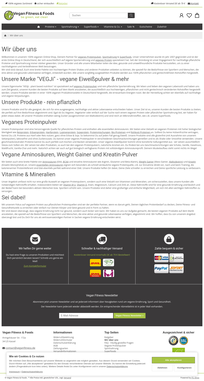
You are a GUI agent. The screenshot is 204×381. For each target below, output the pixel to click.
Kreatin (192, 161)
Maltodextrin (175, 161)
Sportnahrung (70, 26)
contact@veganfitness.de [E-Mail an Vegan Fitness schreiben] (20, 348)
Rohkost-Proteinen (141, 132)
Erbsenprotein (37, 132)
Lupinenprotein (68, 132)
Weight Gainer (146, 161)
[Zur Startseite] (36, 15)
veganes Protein (103, 60)
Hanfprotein (52, 132)
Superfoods (91, 26)
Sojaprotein (83, 132)
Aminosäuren (50, 161)
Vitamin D (82, 184)
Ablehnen (162, 368)
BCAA (66, 161)
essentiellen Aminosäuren (49, 164)
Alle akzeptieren (173, 360)
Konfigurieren (184, 368)
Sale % (130, 26)
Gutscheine (145, 26)
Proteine (50, 26)
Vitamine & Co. (113, 26)
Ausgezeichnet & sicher (178, 332)
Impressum (14, 372)
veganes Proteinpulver (89, 56)
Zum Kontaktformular (35, 265)
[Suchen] (102, 15)
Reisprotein (23, 132)
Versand (67, 377)
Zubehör (162, 26)
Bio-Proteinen (118, 132)
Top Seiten (111, 332)
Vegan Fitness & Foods (17, 332)
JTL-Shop (195, 377)
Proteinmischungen (100, 132)
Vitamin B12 (69, 184)
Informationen (62, 332)
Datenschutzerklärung (117, 366)
